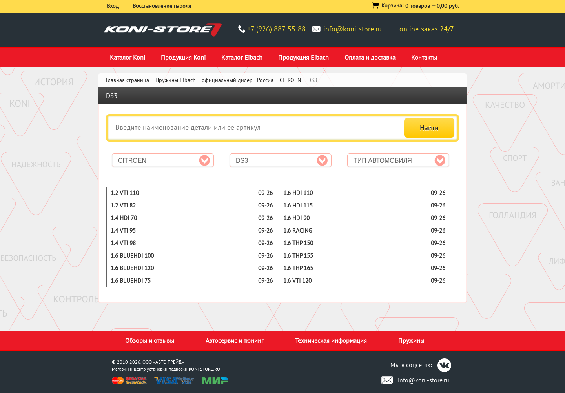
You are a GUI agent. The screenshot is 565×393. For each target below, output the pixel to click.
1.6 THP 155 (298, 255)
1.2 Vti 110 (125, 192)
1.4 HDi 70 (124, 218)
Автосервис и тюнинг (235, 340)
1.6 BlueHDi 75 (131, 280)
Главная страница (127, 80)
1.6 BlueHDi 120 (132, 268)
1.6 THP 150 (298, 243)
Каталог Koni (127, 57)
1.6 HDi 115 (298, 205)
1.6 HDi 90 (296, 218)
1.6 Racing (297, 230)
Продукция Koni (183, 57)
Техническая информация (331, 340)
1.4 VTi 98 (123, 243)
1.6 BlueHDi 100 (132, 255)
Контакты (424, 57)
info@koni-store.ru (352, 28)
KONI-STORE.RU (204, 369)
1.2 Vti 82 (123, 205)
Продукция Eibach (303, 57)
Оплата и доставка (370, 57)
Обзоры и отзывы (149, 340)
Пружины (411, 340)
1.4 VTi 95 (123, 230)
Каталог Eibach (241, 57)
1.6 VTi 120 (297, 280)
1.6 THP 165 (298, 268)
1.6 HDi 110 (298, 192)
